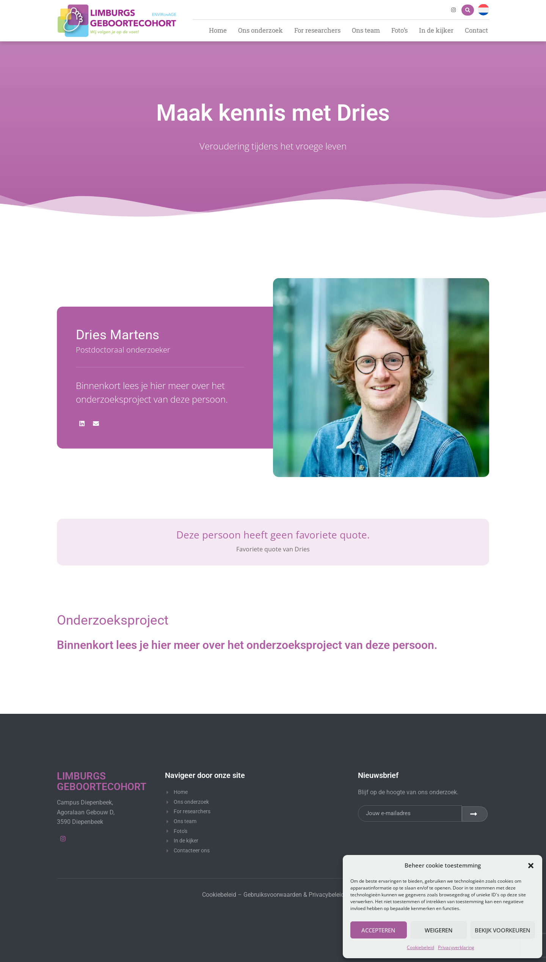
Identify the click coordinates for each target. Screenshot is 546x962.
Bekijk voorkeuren (502, 930)
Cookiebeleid (420, 947)
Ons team (366, 30)
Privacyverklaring (456, 947)
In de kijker (436, 30)
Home (218, 30)
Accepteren (378, 930)
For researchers (317, 30)
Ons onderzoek (260, 30)
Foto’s (399, 30)
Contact (476, 30)
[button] (531, 865)
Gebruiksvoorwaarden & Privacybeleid (293, 894)
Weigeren (439, 930)
